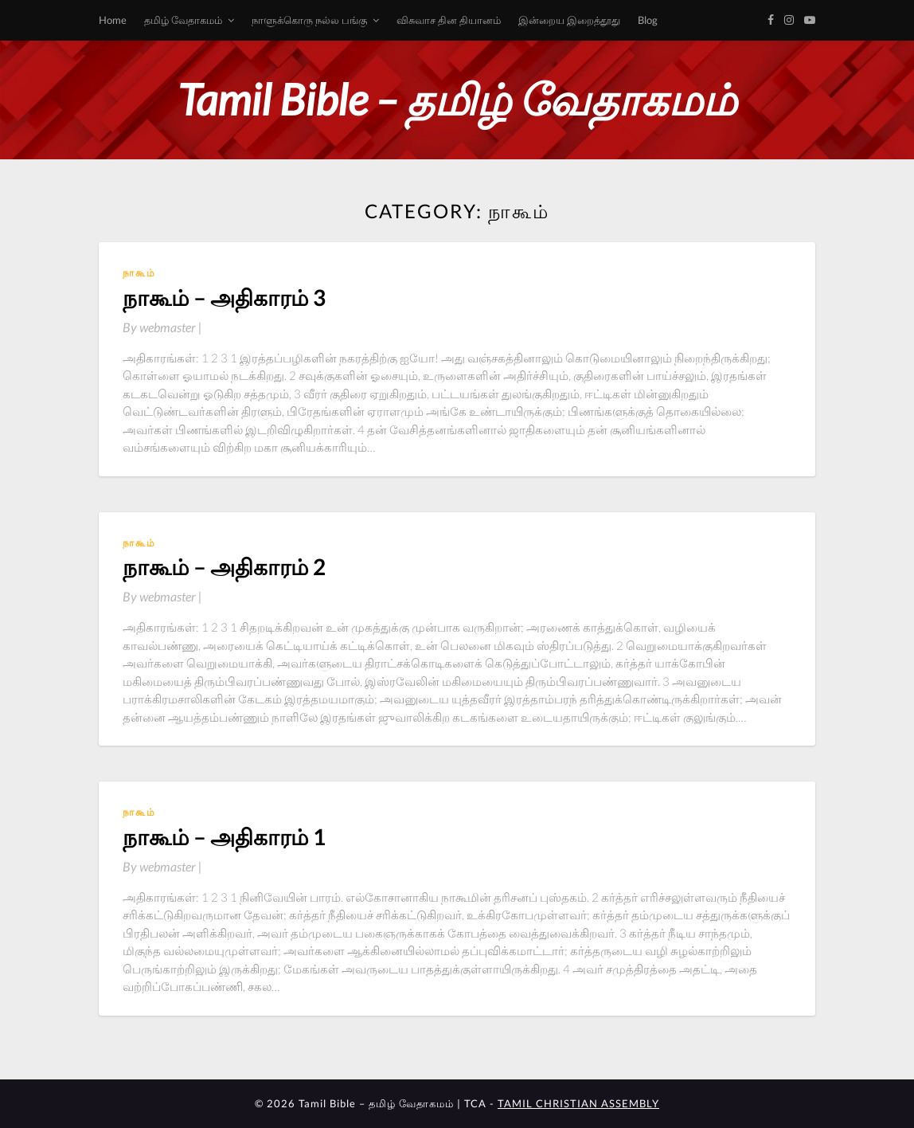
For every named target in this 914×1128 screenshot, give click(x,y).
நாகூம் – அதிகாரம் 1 (224, 836)
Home (113, 20)
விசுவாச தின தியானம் (448, 20)
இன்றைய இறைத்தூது (569, 20)
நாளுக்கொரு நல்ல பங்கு (309, 20)
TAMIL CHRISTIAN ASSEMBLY (578, 1103)
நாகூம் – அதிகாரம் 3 (224, 297)
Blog (648, 20)
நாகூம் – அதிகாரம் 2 (224, 566)
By (162, 327)
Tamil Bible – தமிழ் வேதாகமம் (457, 99)
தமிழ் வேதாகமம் (183, 20)
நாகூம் (139, 273)
